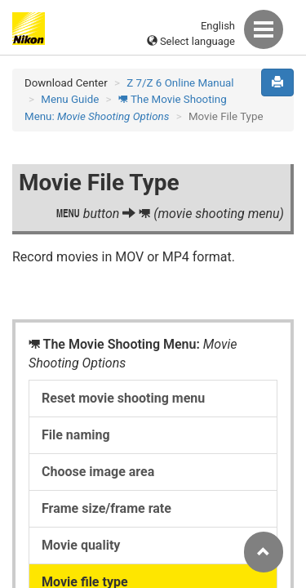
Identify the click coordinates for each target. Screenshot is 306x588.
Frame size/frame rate (106, 508)
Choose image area (98, 471)
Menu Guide (70, 99)
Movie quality (81, 545)
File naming (76, 435)
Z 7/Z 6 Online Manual (179, 83)
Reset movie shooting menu (123, 398)
